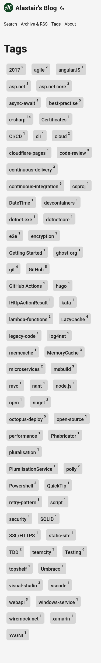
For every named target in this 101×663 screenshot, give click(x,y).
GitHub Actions (27, 285)
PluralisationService (32, 468)
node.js (65, 385)
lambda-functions (30, 318)
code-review (74, 152)
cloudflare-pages (29, 152)
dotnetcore (59, 218)
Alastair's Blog (30, 7)
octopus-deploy (27, 418)
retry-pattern (24, 501)
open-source (72, 418)
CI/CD (17, 135)
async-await (23, 102)
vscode (60, 584)
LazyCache (74, 318)
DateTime (21, 202)
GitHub (38, 268)
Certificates (55, 118)
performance (24, 435)
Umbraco (52, 568)
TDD (15, 551)
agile (41, 69)
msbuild (64, 368)
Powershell (22, 485)
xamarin (63, 618)
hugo (63, 285)
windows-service (58, 601)
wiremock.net (25, 618)
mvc (15, 385)
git (13, 268)
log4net (59, 335)
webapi (18, 601)
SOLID (48, 518)
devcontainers (61, 202)
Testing (75, 551)
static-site (61, 534)
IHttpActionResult (30, 302)
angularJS (70, 69)
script (58, 501)
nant (38, 385)
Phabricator (65, 435)
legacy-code (24, 335)
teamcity (43, 551)
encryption (44, 235)
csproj (80, 185)
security (19, 518)
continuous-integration (35, 185)
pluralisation (24, 451)
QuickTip (58, 485)
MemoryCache (64, 352)
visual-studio (24, 584)
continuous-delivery (32, 169)
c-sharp (20, 118)
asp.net (18, 85)
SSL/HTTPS (23, 534)
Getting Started (27, 252)
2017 (16, 69)
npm (15, 401)
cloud (62, 135)
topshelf (19, 568)
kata (68, 302)
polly (73, 468)
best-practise (65, 102)
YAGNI (17, 634)
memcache (22, 352)
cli (40, 135)
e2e (14, 235)
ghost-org (68, 252)
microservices (26, 368)
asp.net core (54, 85)
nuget (40, 401)
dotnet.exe (22, 218)
